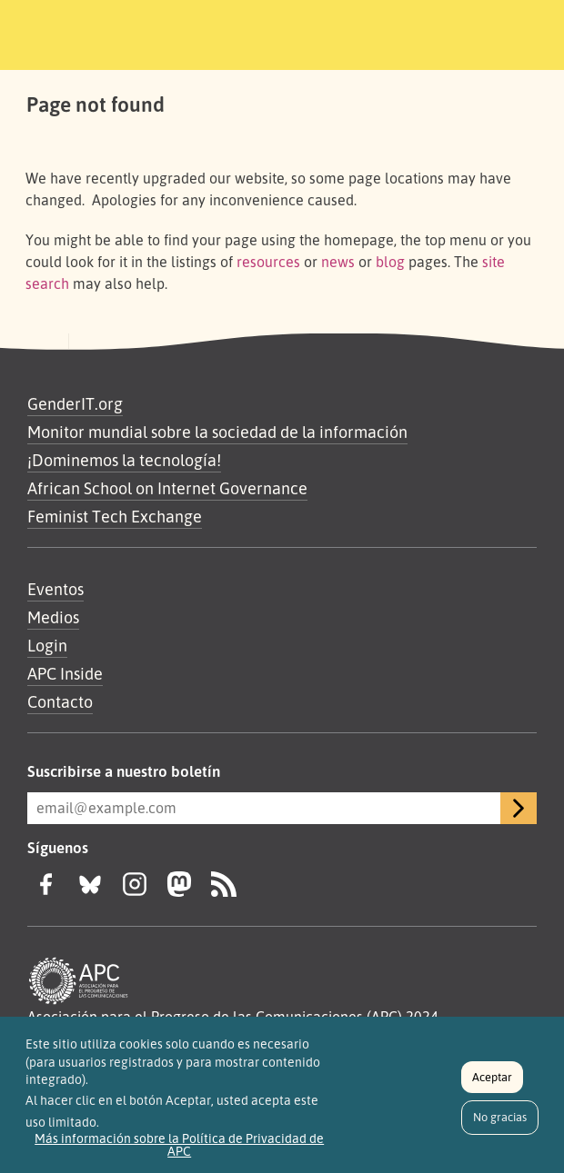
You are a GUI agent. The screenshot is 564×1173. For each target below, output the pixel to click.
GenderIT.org (75, 403)
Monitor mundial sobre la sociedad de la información (217, 432)
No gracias (500, 1124)
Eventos (55, 589)
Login (47, 645)
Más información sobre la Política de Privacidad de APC (179, 1151)
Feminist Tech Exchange (114, 516)
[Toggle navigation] (488, 31)
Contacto (60, 701)
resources (268, 262)
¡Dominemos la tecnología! (124, 460)
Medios (53, 617)
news (338, 262)
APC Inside (65, 673)
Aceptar (492, 1084)
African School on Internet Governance (167, 488)
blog (390, 262)
